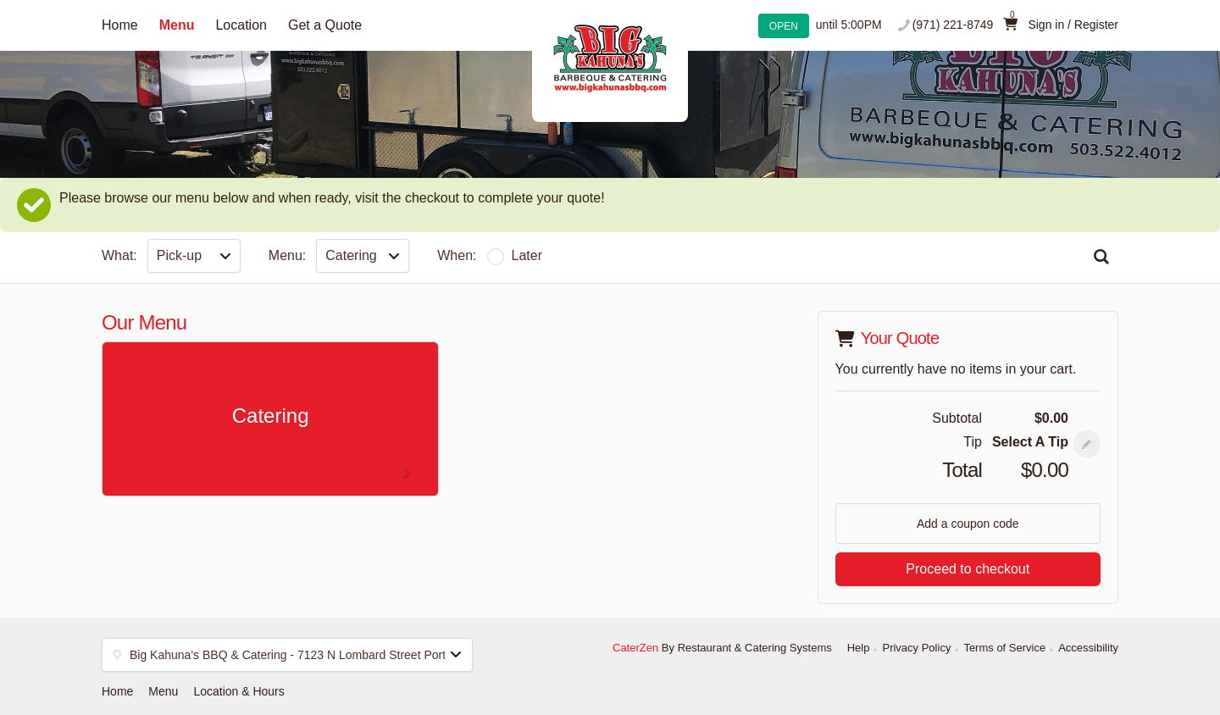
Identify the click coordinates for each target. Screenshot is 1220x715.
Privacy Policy (916, 647)
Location (241, 25)
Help (858, 647)
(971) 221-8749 (953, 24)
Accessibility (1088, 647)
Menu (177, 25)
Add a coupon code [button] (968, 523)
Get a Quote (325, 25)
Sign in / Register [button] (1073, 24)
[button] (1087, 443)
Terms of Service (1004, 647)
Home (120, 25)
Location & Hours (238, 691)
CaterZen (635, 647)
